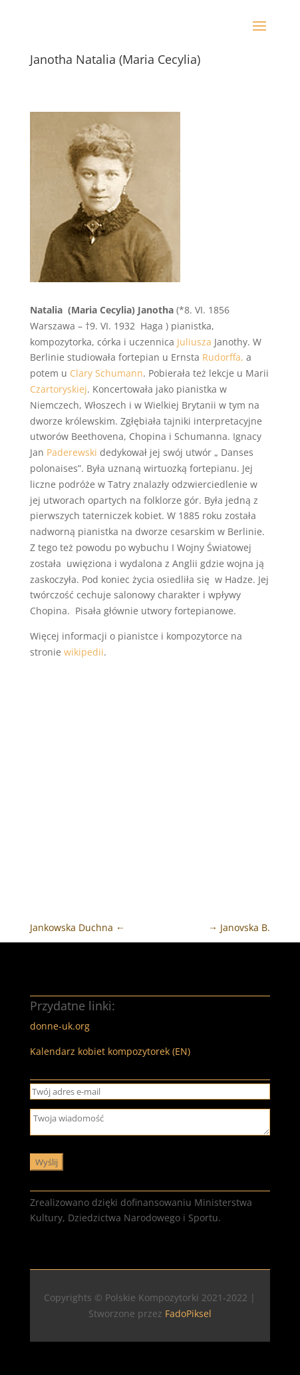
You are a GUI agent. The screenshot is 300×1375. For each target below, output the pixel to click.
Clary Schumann (106, 373)
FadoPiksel (188, 1313)
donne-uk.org (60, 1026)
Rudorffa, (222, 357)
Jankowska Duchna (77, 927)
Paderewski (72, 452)
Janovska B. (239, 927)
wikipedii (84, 652)
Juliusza (194, 341)
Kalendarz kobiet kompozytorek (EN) (110, 1051)
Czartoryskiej (58, 389)
